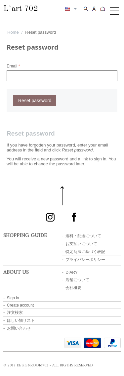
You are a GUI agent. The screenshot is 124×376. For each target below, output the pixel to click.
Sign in (13, 298)
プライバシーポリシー (85, 259)
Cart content (103, 8)
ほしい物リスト (21, 320)
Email (12, 65)
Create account (20, 305)
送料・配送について (83, 235)
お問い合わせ (19, 328)
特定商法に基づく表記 (85, 251)
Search (86, 8)
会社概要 (73, 287)
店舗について (77, 279)
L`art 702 (20, 9)
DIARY (71, 272)
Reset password (34, 100)
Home (13, 32)
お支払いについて (81, 243)
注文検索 (15, 312)
